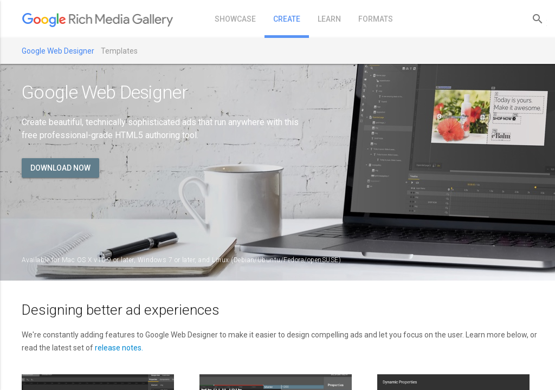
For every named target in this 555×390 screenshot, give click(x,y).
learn (329, 19)
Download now (60, 168)
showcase (235, 19)
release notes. (119, 347)
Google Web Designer (58, 51)
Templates (119, 51)
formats (375, 19)
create (286, 19)
